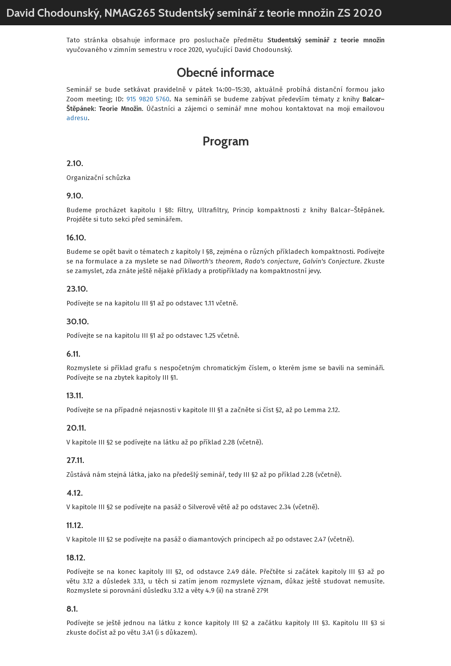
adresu (77, 118)
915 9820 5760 (147, 99)
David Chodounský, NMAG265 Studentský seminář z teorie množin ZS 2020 (194, 13)
